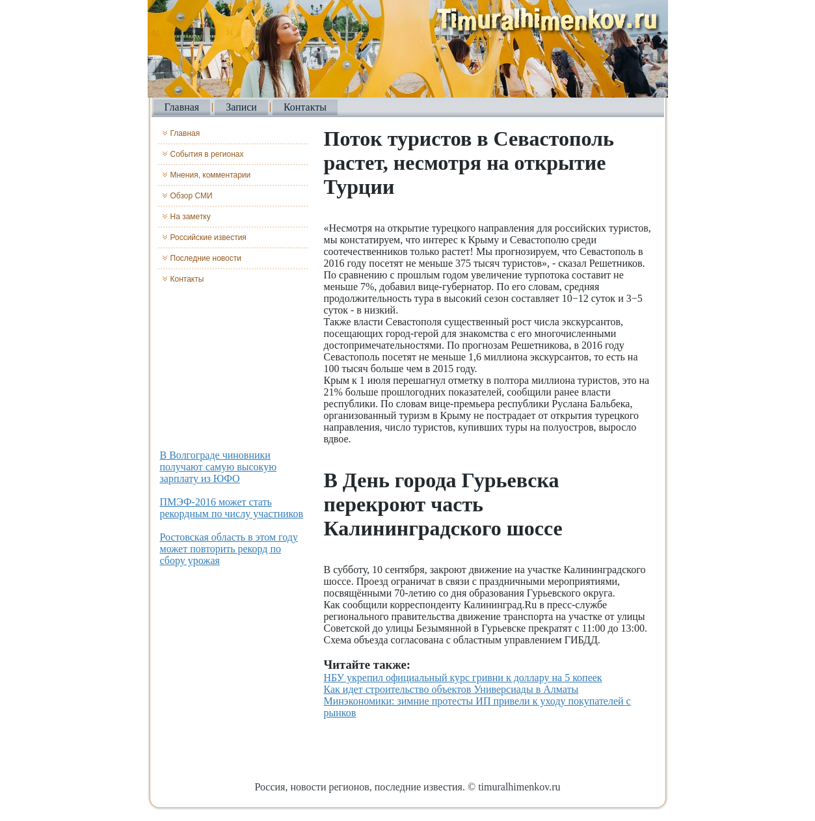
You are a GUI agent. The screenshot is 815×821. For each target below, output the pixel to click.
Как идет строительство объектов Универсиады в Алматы (451, 689)
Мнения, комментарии (210, 175)
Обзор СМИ (191, 195)
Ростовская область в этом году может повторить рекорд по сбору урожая (229, 549)
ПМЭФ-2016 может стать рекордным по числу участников (232, 507)
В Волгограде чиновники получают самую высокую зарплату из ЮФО (218, 467)
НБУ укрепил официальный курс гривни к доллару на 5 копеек (463, 677)
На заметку (190, 216)
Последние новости (205, 258)
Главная (182, 107)
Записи (241, 107)
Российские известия (208, 237)
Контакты (305, 107)
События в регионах (207, 154)
